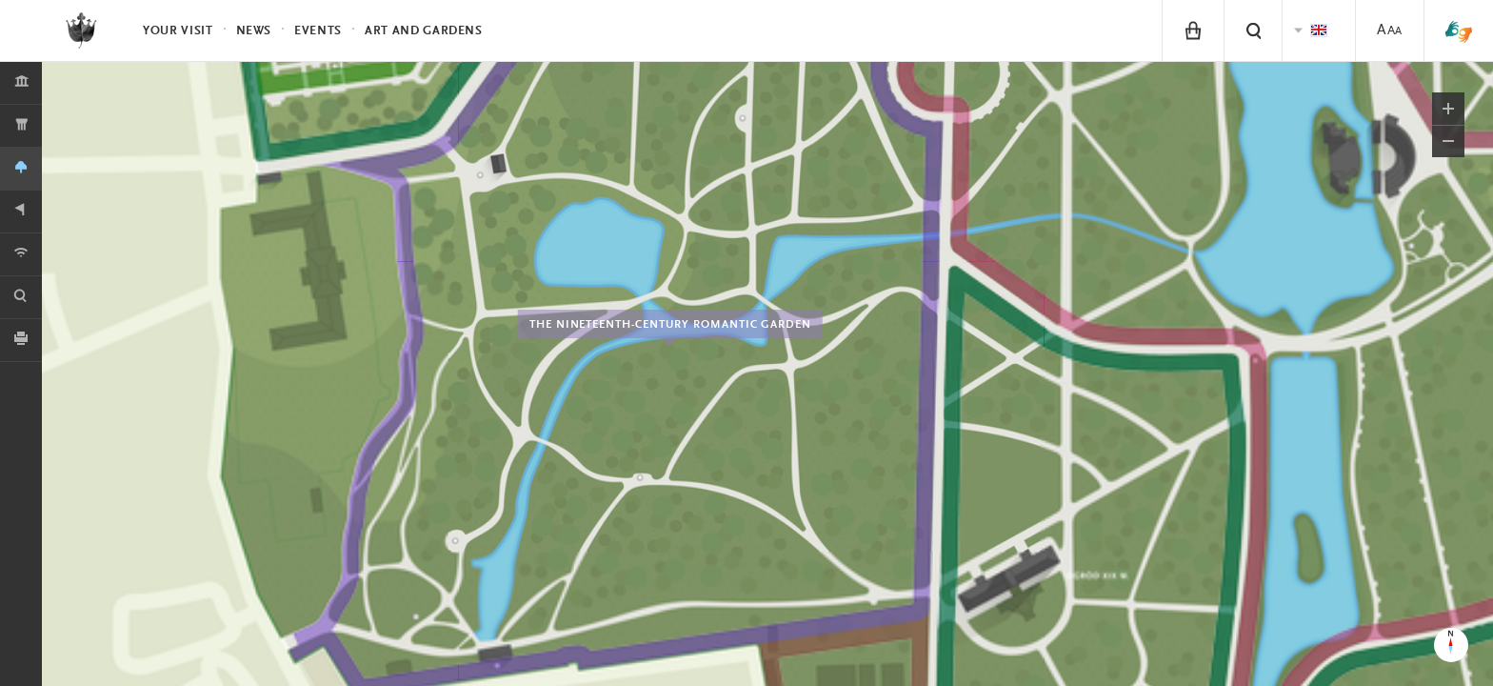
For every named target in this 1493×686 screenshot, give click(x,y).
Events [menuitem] (318, 31)
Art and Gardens (424, 31)
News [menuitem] (254, 31)
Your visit (178, 31)
